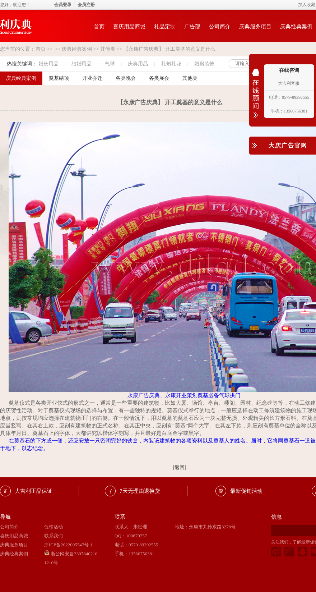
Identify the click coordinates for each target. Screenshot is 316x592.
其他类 (107, 49)
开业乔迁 (92, 78)
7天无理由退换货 (140, 491)
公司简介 (220, 26)
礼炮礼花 (171, 63)
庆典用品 (138, 63)
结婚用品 (81, 63)
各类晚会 (126, 78)
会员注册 (86, 4)
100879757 (136, 535)
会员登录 (62, 4)
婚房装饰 (204, 63)
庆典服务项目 (255, 26)
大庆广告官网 (288, 145)
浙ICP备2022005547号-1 (68, 544)
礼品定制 (165, 26)
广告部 (192, 26)
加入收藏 (306, 4)
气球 (110, 63)
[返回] (179, 467)
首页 (99, 26)
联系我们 (53, 535)
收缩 (255, 98)
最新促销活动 (246, 491)
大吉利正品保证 (33, 491)
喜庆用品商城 (129, 26)
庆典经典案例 (77, 49)
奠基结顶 (59, 78)
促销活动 (53, 526)
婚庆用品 (48, 63)
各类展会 (159, 78)
